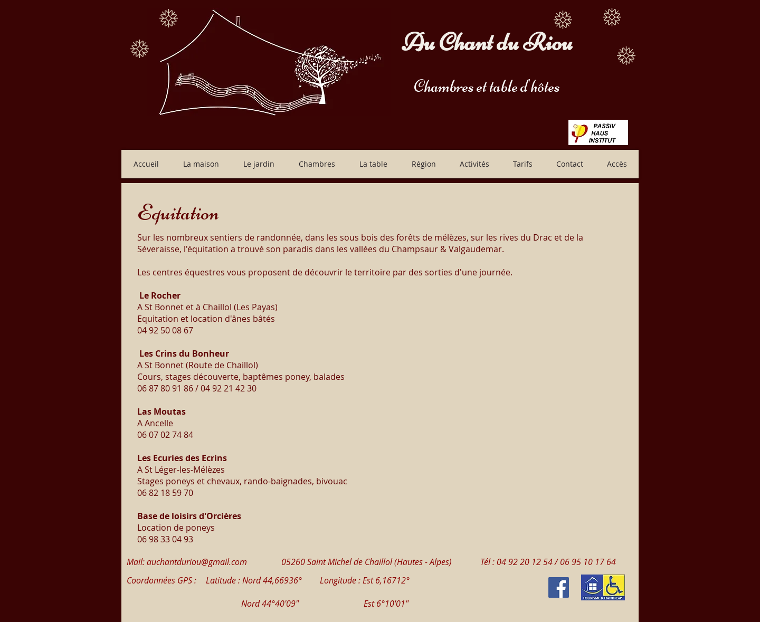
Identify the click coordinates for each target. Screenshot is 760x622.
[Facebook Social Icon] (558, 587)
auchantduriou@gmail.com (197, 562)
